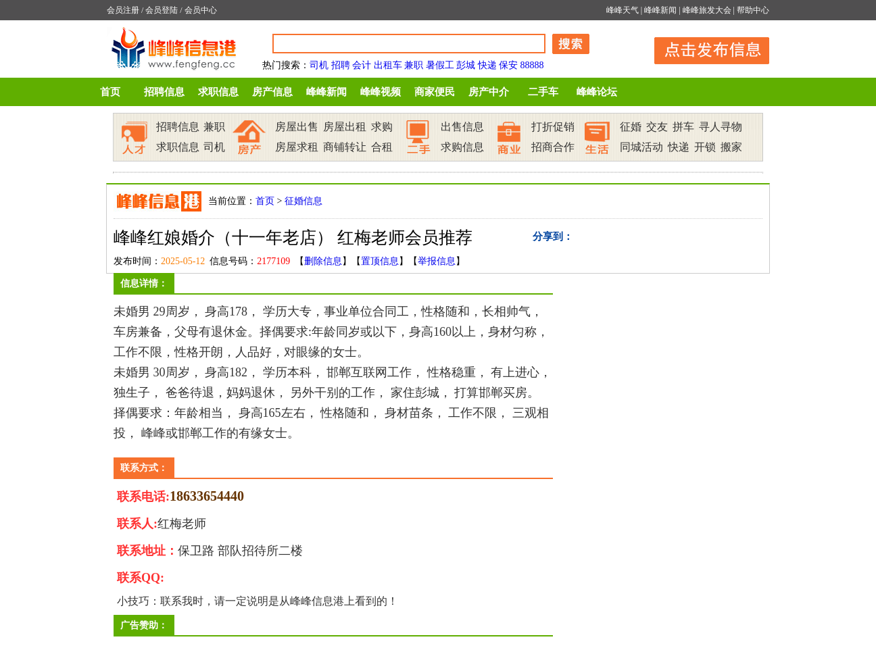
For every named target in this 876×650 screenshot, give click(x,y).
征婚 (630, 126)
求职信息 (218, 91)
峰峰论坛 (597, 91)
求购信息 (462, 147)
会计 (361, 65)
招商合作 (553, 147)
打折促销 (553, 126)
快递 (487, 65)
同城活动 (641, 147)
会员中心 (201, 10)
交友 (657, 126)
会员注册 (123, 10)
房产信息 (272, 91)
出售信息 (462, 126)
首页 (110, 91)
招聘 (340, 65)
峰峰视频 (380, 91)
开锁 (705, 147)
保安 (508, 65)
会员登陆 (161, 10)
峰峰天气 (622, 10)
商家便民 (434, 91)
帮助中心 (753, 10)
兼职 (413, 65)
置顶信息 (380, 261)
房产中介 (488, 91)
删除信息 (323, 261)
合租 (382, 147)
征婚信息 (303, 201)
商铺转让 (344, 147)
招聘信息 (164, 91)
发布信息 (705, 48)
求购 (382, 126)
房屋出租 (344, 126)
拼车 (683, 126)
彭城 (465, 65)
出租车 (388, 65)
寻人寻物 (720, 126)
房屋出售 (296, 126)
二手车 (543, 91)
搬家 (731, 147)
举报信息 (437, 261)
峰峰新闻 (660, 10)
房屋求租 (296, 147)
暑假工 (440, 65)
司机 (319, 65)
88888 (532, 65)
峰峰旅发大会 (707, 10)
